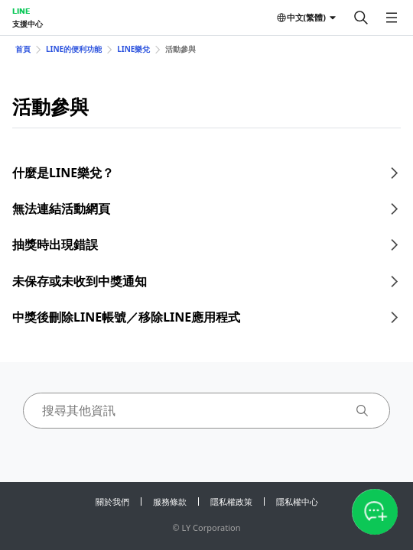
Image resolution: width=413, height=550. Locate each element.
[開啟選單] (391, 17)
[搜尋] (361, 17)
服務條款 (170, 501)
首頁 (23, 49)
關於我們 (112, 501)
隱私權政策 (231, 501)
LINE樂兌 (133, 49)
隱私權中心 (297, 501)
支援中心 (27, 23)
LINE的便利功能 (74, 49)
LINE (21, 10)
